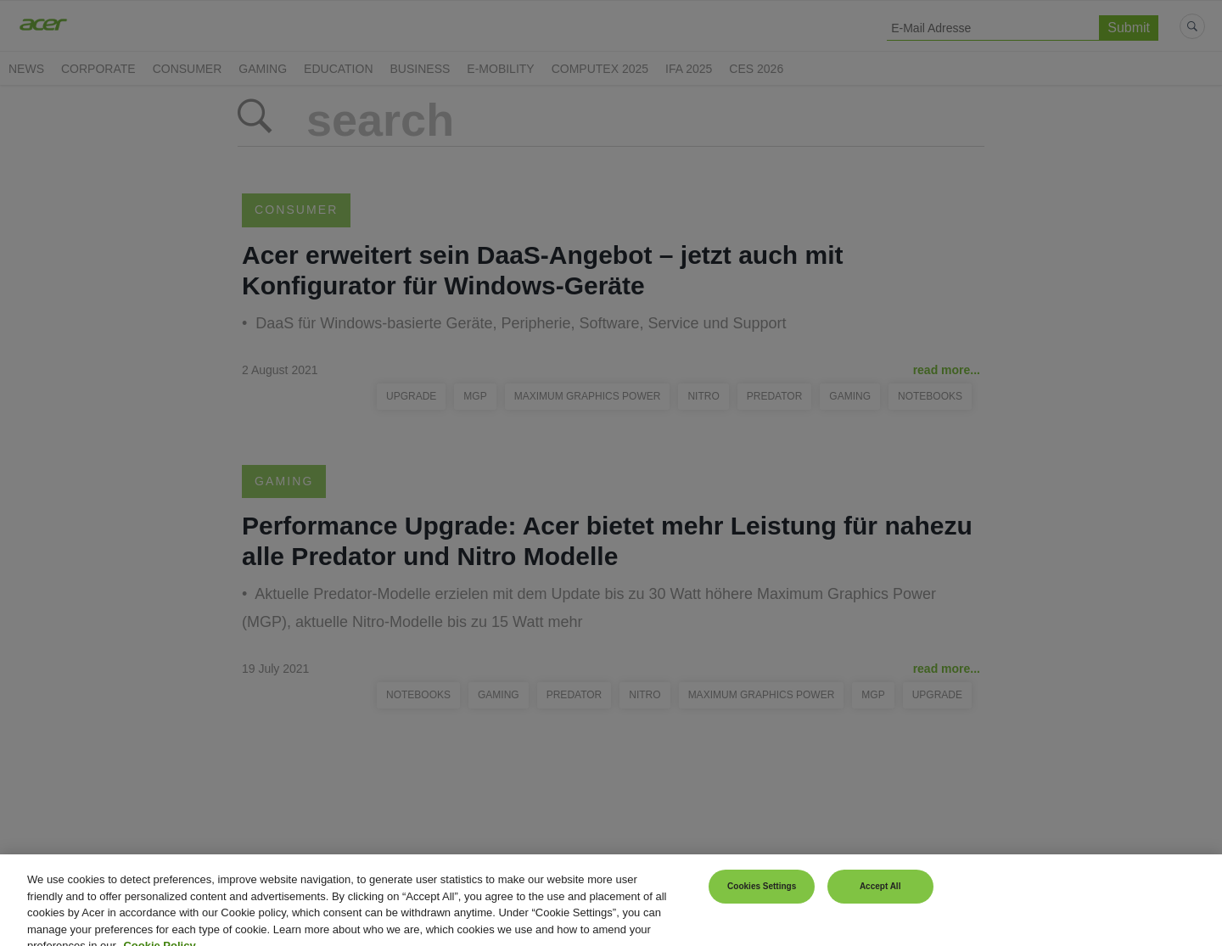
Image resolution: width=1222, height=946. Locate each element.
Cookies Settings (761, 897)
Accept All (880, 897)
